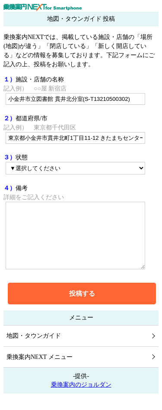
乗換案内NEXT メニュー (39, 370)
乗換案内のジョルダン (81, 397)
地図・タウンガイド (33, 348)
